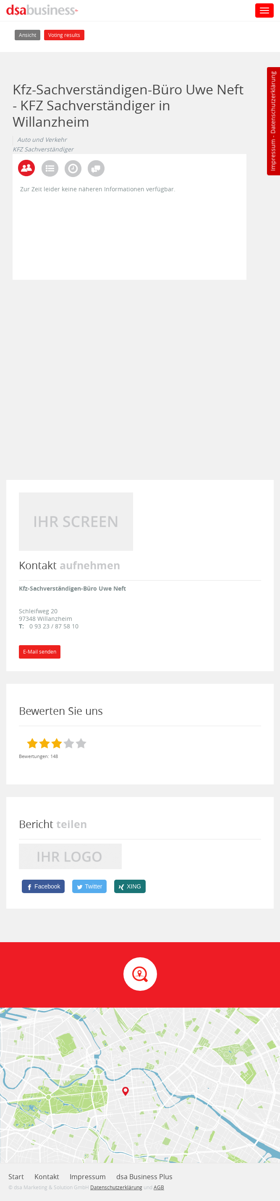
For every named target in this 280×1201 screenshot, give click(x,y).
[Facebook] (43, 886)
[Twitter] (89, 886)
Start (16, 1176)
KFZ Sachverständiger (43, 149)
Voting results (64, 35)
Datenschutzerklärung (273, 102)
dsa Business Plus (144, 1176)
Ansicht (29, 34)
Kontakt (46, 1176)
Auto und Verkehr (42, 139)
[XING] (130, 886)
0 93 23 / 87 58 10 (54, 626)
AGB (159, 1187)
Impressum (273, 155)
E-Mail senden (39, 652)
